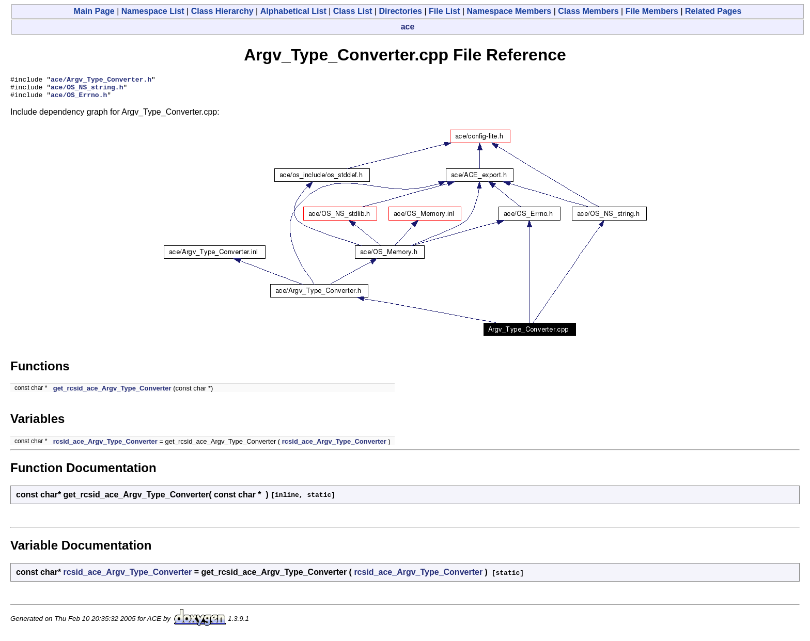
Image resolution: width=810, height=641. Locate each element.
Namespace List (152, 11)
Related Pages (713, 11)
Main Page (94, 11)
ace (408, 26)
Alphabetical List (293, 11)
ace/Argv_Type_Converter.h (101, 80)
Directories (400, 11)
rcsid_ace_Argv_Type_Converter (105, 446)
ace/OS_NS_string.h (87, 90)
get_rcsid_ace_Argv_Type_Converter (112, 393)
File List (444, 11)
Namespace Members (509, 11)
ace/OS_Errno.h (79, 99)
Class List (352, 11)
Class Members (588, 11)
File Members (652, 11)
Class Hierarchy (222, 11)
